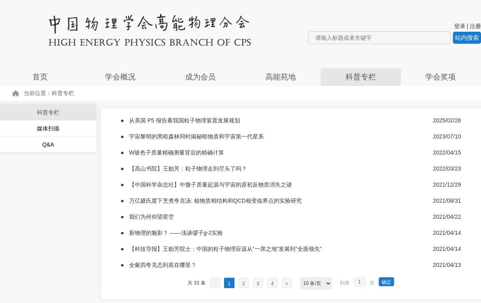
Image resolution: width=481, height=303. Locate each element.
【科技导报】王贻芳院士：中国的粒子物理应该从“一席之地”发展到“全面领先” (225, 249)
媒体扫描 (48, 128)
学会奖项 (440, 77)
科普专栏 (361, 77)
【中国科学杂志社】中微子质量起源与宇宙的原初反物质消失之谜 (210, 184)
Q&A (48, 144)
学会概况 (120, 77)
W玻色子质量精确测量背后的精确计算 (176, 152)
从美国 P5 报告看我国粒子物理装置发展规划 (184, 120)
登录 (459, 26)
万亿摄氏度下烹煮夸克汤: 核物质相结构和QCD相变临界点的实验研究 (215, 200)
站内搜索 (467, 37)
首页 (40, 77)
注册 (475, 26)
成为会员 (200, 77)
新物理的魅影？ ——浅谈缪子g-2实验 (176, 233)
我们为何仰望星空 (151, 217)
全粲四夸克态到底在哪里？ (162, 265)
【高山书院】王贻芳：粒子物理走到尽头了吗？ (188, 168)
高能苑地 (280, 77)
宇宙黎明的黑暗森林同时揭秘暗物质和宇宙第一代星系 (196, 136)
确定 (386, 282)
